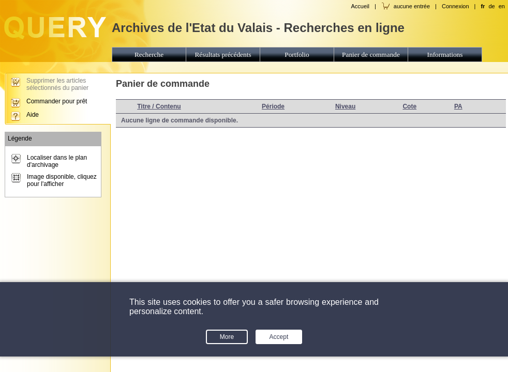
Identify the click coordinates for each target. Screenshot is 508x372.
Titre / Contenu (159, 106)
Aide (32, 114)
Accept (279, 336)
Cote (409, 106)
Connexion (455, 6)
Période (273, 106)
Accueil (360, 6)
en (502, 6)
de (491, 6)
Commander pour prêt (56, 101)
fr (483, 6)
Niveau (345, 106)
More (227, 336)
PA (458, 106)
